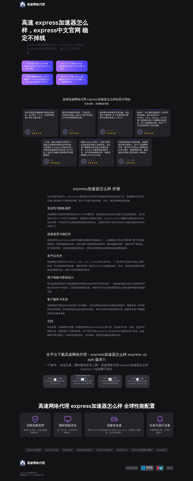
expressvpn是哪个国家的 (142, 450)
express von (122, 450)
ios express (161, 450)
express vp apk (52, 450)
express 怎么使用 (34, 450)
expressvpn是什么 (84, 450)
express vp (67, 450)
